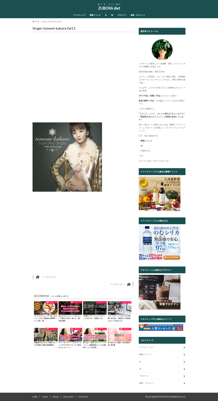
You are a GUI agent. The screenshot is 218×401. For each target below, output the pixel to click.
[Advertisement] (83, 78)
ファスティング (79, 15)
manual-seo (83, 397)
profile (35, 397)
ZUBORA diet (109, 8)
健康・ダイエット (138, 15)
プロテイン (121, 15)
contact (45, 397)
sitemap (55, 397)
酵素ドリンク (95, 15)
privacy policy (68, 397)
